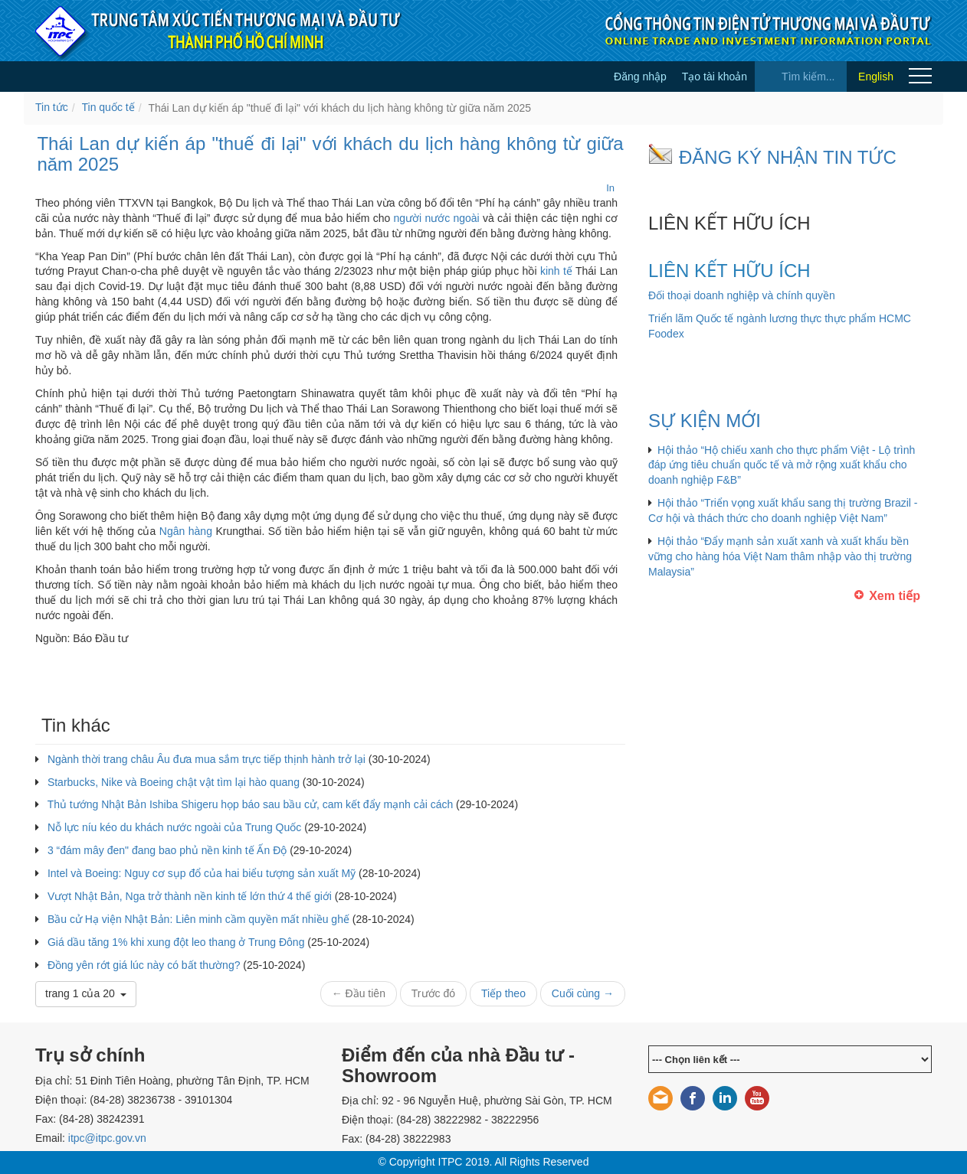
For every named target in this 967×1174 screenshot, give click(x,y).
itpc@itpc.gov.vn (107, 1138)
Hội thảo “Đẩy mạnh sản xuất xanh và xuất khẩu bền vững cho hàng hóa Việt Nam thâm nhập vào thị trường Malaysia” (780, 556)
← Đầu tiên (358, 993)
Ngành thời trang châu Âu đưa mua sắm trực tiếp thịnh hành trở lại (206, 759)
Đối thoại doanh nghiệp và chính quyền (741, 295)
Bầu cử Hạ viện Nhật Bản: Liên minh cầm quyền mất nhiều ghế (198, 919)
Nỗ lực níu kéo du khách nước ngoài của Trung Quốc (174, 827)
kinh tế (556, 271)
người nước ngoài (437, 218)
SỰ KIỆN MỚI (704, 420)
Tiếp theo (503, 993)
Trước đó (433, 993)
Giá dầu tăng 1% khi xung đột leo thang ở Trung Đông (176, 942)
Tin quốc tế (108, 107)
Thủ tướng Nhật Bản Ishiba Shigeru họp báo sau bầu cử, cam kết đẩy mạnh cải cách (251, 804)
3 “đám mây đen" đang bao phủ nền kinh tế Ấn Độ (167, 850)
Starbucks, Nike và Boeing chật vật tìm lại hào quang (174, 782)
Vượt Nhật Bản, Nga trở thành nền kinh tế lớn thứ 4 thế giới (190, 896)
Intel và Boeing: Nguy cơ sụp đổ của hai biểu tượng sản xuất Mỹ (202, 873)
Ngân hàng (185, 531)
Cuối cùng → (583, 993)
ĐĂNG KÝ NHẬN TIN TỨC (788, 157)
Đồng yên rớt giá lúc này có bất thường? (144, 965)
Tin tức (51, 107)
